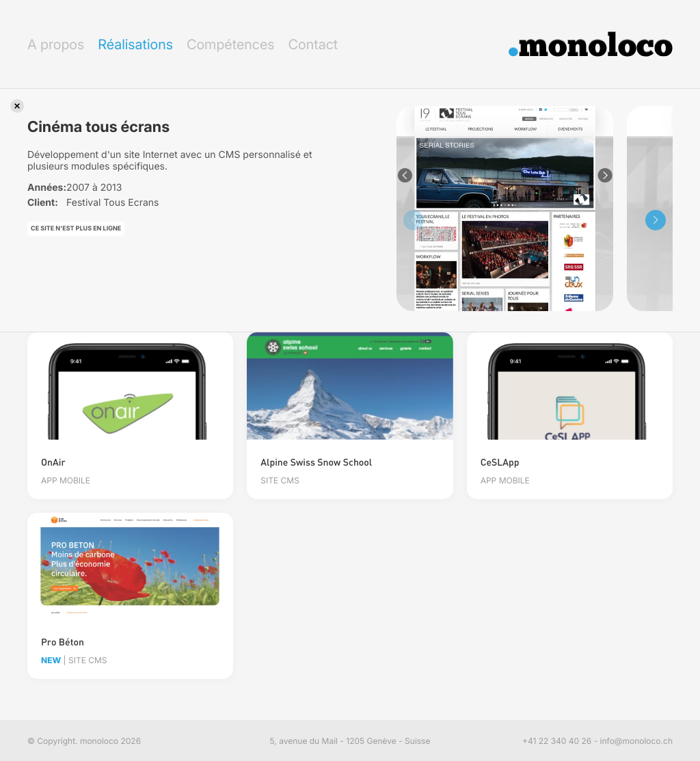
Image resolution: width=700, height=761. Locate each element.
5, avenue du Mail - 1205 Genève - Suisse (350, 741)
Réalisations (135, 44)
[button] (655, 220)
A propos (55, 44)
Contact (313, 44)
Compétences (231, 44)
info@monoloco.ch (636, 741)
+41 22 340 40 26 (556, 741)
